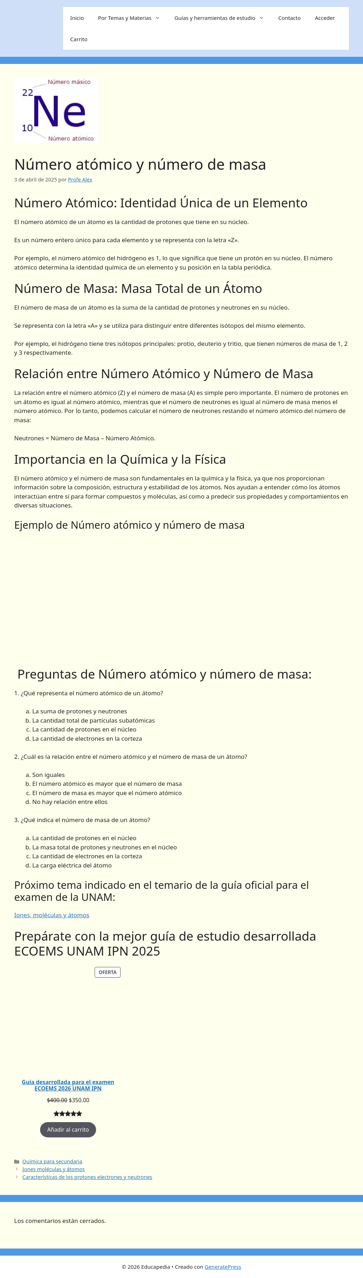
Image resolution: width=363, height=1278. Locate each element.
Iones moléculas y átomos (53, 1169)
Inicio (77, 17)
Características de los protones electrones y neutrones (87, 1177)
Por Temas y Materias (132, 17)
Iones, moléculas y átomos (51, 915)
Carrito (79, 39)
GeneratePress (223, 1266)
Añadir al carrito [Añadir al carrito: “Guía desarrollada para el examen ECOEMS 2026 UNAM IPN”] (68, 1129)
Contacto (289, 17)
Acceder (325, 17)
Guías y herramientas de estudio (222, 17)
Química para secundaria (52, 1161)
